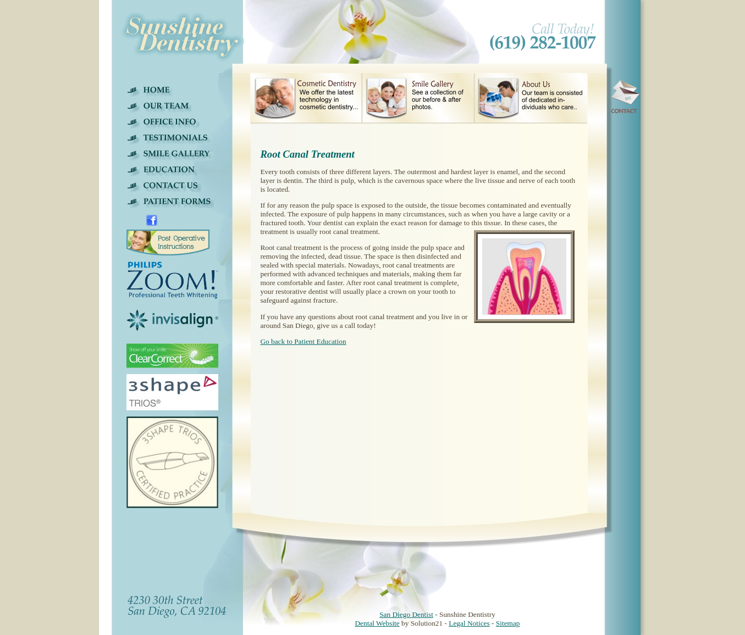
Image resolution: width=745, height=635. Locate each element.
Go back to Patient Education (303, 341)
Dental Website (377, 623)
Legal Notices (469, 623)
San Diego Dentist (406, 614)
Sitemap (508, 623)
